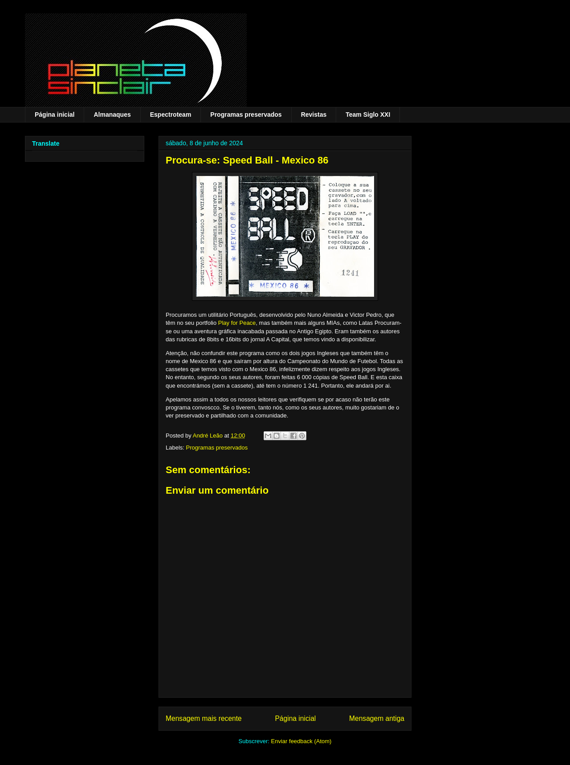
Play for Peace (237, 322)
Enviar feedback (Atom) (301, 741)
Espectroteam (170, 114)
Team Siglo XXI (368, 114)
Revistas (314, 114)
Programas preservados (245, 114)
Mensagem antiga (376, 718)
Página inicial (54, 114)
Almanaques (112, 114)
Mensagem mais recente (204, 718)
